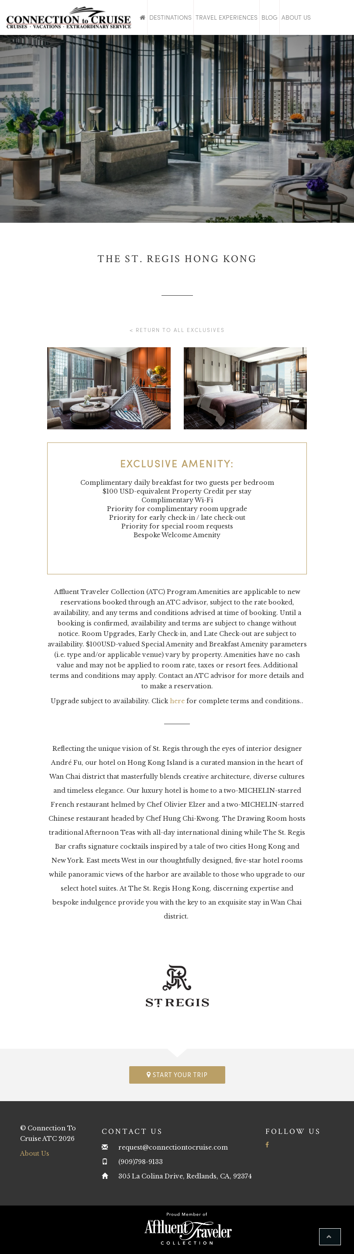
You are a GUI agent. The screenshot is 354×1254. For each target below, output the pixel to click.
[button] (330, 1236)
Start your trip (177, 1074)
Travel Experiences (227, 17)
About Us (296, 17)
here (177, 701)
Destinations (170, 17)
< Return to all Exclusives (177, 329)
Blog (269, 17)
